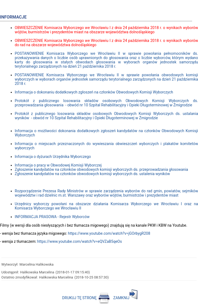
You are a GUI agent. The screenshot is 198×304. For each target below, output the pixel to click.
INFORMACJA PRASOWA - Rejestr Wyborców (52, 217)
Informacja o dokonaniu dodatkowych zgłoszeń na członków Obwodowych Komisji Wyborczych (94, 92)
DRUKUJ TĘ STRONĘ (86, 298)
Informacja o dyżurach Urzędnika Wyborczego (53, 156)
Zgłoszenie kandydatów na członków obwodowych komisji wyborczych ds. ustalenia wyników (92, 174)
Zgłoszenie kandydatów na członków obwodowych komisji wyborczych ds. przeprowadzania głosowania (101, 169)
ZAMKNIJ (125, 298)
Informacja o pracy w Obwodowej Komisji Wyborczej (58, 165)
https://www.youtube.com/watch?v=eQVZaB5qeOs (79, 241)
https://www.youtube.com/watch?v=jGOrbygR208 (109, 233)
